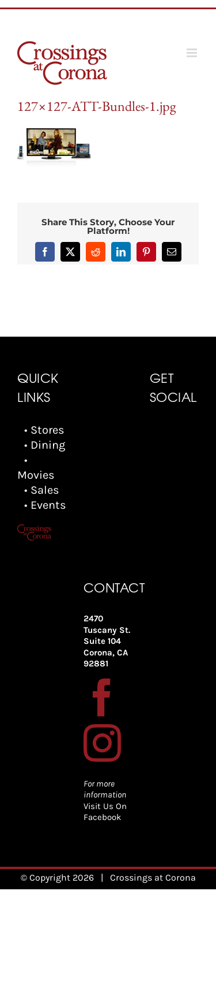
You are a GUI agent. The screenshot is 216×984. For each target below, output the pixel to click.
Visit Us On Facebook (105, 812)
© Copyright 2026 (57, 877)
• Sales (41, 490)
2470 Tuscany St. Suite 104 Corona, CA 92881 (107, 641)
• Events (45, 505)
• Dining (44, 445)
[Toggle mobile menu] (193, 53)
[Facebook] (102, 697)
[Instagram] (102, 743)
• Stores (44, 430)
